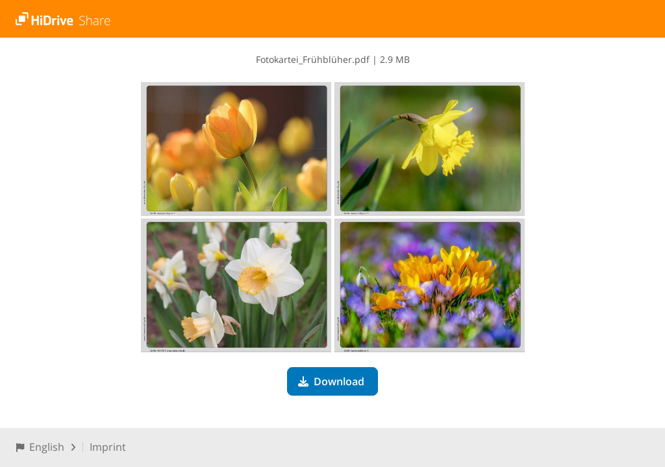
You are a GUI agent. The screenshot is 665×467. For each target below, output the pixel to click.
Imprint (108, 447)
